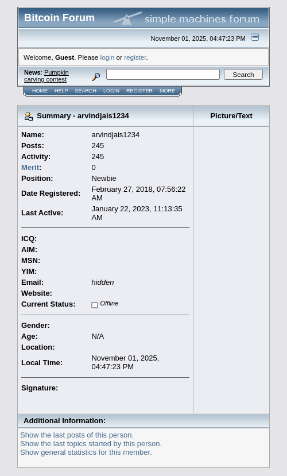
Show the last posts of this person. (77, 435)
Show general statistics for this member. (86, 452)
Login (111, 91)
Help (61, 91)
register (135, 57)
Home (40, 91)
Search (86, 91)
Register (139, 91)
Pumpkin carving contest (46, 76)
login (107, 57)
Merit (30, 167)
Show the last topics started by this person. (91, 443)
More (167, 91)
